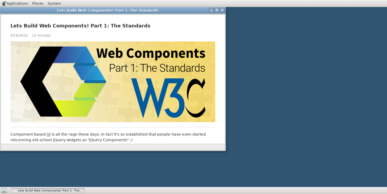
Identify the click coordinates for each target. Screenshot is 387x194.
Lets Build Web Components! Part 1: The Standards (80, 26)
